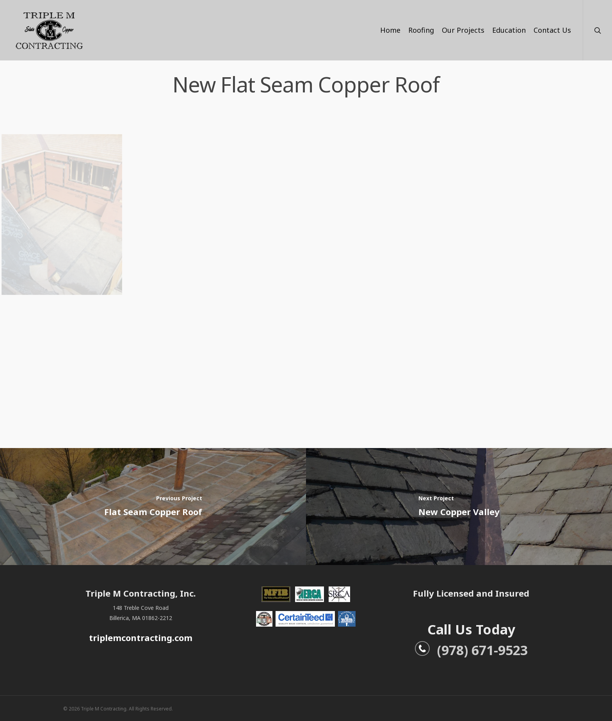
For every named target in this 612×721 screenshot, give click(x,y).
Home (390, 30)
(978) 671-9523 (471, 650)
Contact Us (552, 30)
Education (509, 30)
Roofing (421, 30)
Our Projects (463, 30)
